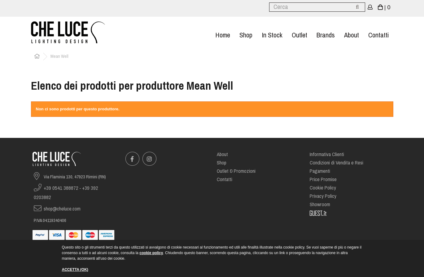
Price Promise (323, 179)
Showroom (320, 204)
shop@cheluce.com (62, 209)
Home (222, 35)
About (351, 35)
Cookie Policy (323, 188)
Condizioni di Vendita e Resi (336, 163)
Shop (245, 35)
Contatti (378, 35)
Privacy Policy (323, 196)
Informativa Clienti (327, 154)
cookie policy (151, 253)
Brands (326, 35)
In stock (272, 35)
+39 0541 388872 (61, 188)
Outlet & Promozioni (236, 171)
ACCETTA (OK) (75, 269)
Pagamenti (320, 171)
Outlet (299, 35)
